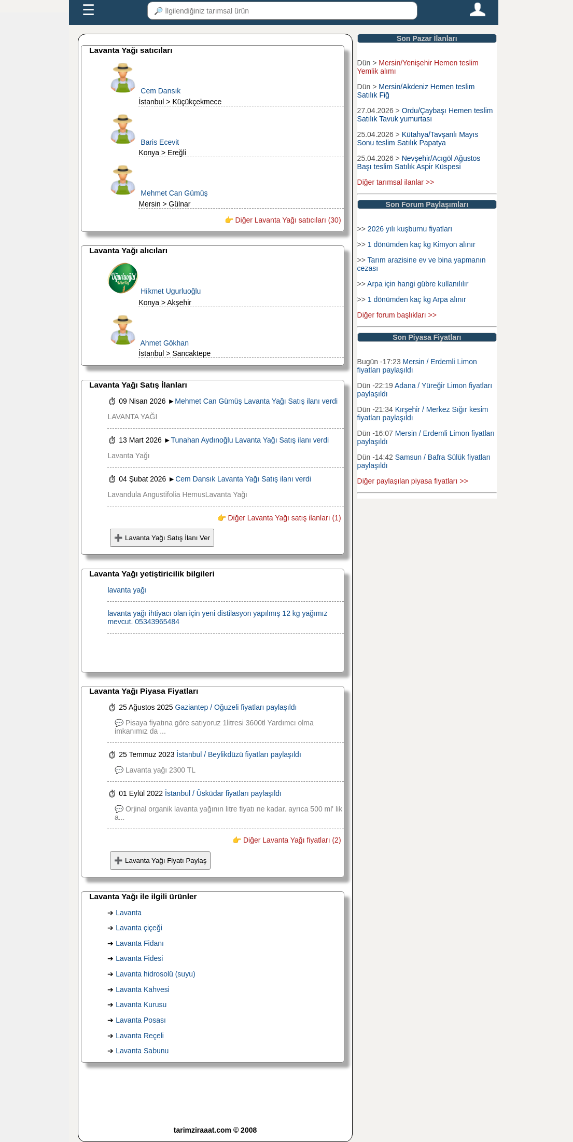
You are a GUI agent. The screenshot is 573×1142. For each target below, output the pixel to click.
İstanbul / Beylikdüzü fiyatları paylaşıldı (238, 754)
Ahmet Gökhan (165, 343)
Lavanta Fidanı (140, 943)
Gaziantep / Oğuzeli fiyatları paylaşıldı (236, 707)
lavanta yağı (127, 590)
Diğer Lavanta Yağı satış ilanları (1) (283, 518)
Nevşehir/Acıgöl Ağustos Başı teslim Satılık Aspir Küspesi (420, 162)
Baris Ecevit (160, 142)
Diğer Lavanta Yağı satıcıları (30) (287, 220)
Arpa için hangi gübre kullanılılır (417, 284)
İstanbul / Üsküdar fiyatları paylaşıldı (223, 793)
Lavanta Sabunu (142, 1051)
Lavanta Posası (141, 1020)
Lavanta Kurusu (141, 1004)
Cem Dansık (160, 91)
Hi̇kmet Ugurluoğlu (171, 291)
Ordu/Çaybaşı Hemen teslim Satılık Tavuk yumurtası (425, 114)
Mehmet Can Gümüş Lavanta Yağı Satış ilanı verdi (256, 401)
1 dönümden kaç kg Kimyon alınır (422, 244)
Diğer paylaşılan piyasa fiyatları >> (412, 481)
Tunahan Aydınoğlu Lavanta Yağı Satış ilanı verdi (250, 440)
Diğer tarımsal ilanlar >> (396, 182)
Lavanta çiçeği (139, 928)
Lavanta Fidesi (139, 958)
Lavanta (129, 913)
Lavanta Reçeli (140, 1035)
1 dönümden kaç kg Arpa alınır (417, 299)
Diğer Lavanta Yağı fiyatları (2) (291, 840)
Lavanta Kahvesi (143, 989)
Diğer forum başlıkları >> (397, 315)
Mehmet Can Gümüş (174, 193)
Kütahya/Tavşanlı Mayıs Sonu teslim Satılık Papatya (418, 138)
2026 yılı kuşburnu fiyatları (410, 229)
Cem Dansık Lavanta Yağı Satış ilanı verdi (243, 479)
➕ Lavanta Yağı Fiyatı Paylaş (160, 860)
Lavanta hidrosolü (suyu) (155, 974)
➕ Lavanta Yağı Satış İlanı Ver (162, 538)
